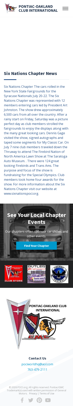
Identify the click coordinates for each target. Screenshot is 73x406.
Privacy (33, 393)
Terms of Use (47, 393)
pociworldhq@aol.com (37, 364)
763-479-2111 (37, 369)
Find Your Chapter (36, 246)
